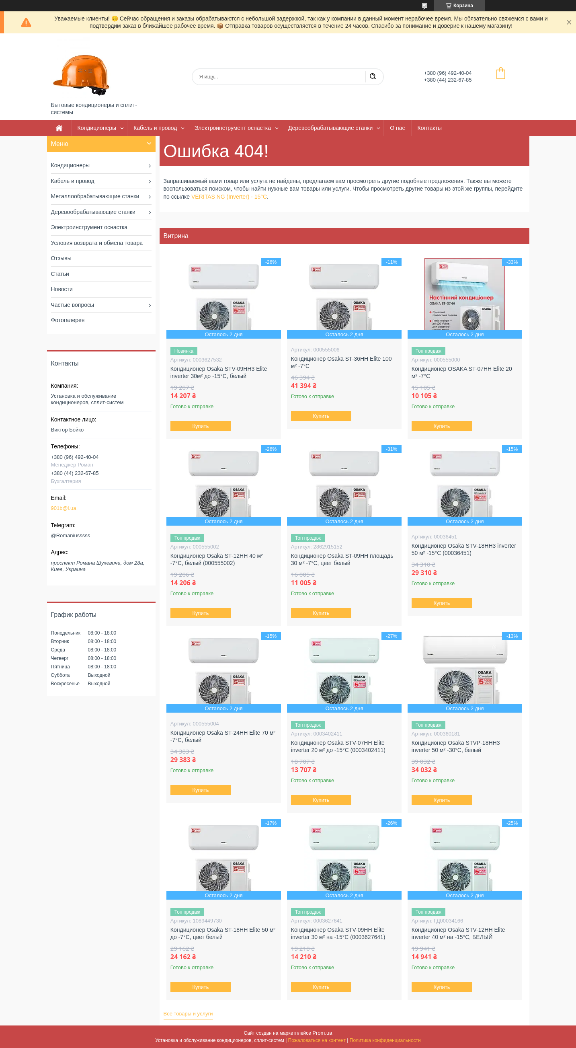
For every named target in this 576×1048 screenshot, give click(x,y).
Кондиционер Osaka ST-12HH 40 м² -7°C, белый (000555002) (216, 559)
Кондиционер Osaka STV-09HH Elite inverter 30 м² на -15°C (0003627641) (338, 933)
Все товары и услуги (188, 1014)
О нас (397, 128)
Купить (200, 426)
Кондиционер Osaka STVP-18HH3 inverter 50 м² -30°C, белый (456, 746)
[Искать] (372, 76)
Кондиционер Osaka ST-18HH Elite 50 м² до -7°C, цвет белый (222, 933)
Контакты (430, 128)
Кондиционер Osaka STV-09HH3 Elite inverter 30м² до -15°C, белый (218, 372)
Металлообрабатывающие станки (95, 196)
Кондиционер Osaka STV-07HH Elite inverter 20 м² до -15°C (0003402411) (338, 746)
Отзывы (61, 258)
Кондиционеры (97, 128)
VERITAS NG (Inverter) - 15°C (229, 196)
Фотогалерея (68, 320)
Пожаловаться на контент (317, 1040)
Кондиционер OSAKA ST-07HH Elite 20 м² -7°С (462, 372)
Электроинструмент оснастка (232, 128)
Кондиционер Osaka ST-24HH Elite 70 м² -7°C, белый (222, 736)
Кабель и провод (155, 128)
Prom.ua (322, 1033)
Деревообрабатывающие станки (330, 128)
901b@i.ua (63, 508)
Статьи (60, 274)
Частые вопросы (72, 305)
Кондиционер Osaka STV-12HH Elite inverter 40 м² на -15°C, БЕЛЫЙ (458, 933)
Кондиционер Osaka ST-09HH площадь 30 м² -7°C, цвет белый (342, 559)
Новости (62, 289)
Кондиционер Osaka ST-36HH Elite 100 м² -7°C (341, 362)
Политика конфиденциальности (385, 1040)
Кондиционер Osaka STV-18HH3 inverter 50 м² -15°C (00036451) (464, 549)
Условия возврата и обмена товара (97, 243)
